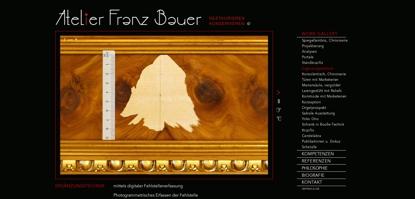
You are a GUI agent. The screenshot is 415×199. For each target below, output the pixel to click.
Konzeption (311, 102)
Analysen (309, 52)
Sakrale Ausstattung (318, 114)
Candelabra (311, 136)
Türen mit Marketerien (320, 80)
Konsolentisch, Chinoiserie (324, 74)
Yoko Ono (310, 119)
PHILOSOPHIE (314, 168)
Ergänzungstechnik (317, 69)
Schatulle (309, 147)
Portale (308, 57)
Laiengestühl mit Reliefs (322, 91)
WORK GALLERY (320, 34)
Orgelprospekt (314, 108)
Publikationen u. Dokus (321, 142)
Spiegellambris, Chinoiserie (325, 41)
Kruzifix (308, 130)
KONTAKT (312, 182)
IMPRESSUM (310, 189)
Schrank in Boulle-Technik (323, 125)
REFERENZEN (316, 161)
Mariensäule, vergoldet (321, 85)
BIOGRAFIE (313, 176)
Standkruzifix (312, 63)
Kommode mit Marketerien (324, 97)
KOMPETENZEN (318, 154)
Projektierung (313, 46)
